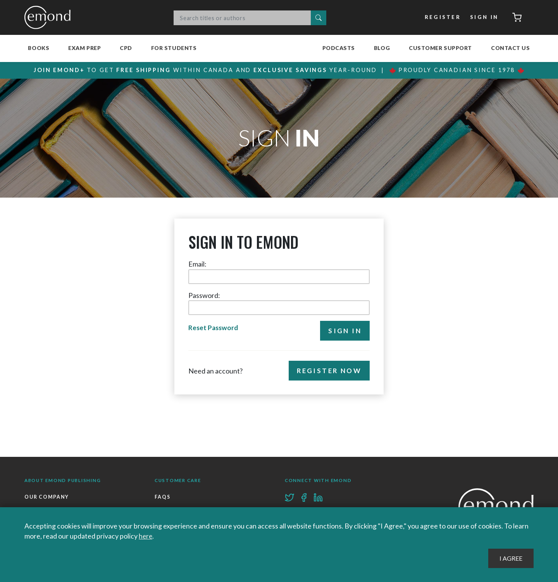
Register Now (328, 371)
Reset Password (213, 328)
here (146, 536)
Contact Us (510, 48)
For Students (174, 48)
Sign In (483, 17)
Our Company (47, 497)
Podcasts (338, 48)
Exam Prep (84, 48)
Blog (382, 48)
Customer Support (440, 48)
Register (442, 17)
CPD (126, 48)
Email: (197, 264)
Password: (204, 295)
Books (38, 48)
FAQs (162, 497)
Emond (49, 17)
